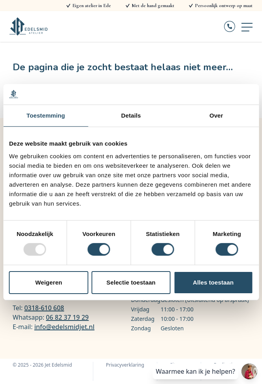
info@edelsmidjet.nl (64, 326)
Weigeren (48, 282)
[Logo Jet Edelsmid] (28, 26)
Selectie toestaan (130, 282)
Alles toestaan (213, 282)
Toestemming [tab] (45, 115)
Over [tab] (216, 115)
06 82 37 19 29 (67, 317)
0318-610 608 (44, 307)
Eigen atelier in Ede (91, 5)
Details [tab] (131, 115)
